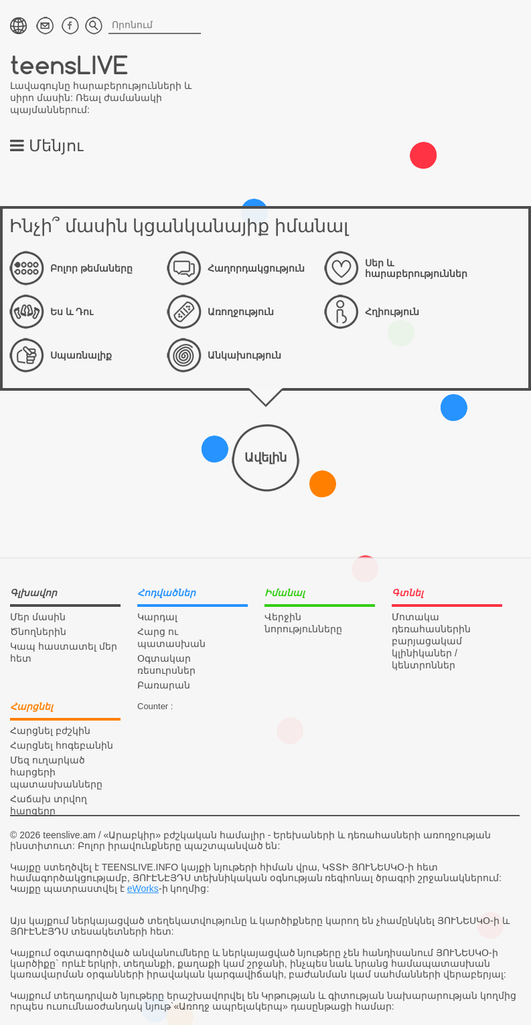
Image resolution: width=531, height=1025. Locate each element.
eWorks (143, 888)
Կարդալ (157, 617)
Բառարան (163, 685)
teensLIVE (69, 65)
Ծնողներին (38, 631)
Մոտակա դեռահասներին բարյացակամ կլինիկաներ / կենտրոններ (431, 641)
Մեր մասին (38, 617)
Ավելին (265, 457)
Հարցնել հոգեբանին (61, 745)
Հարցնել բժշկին (50, 730)
